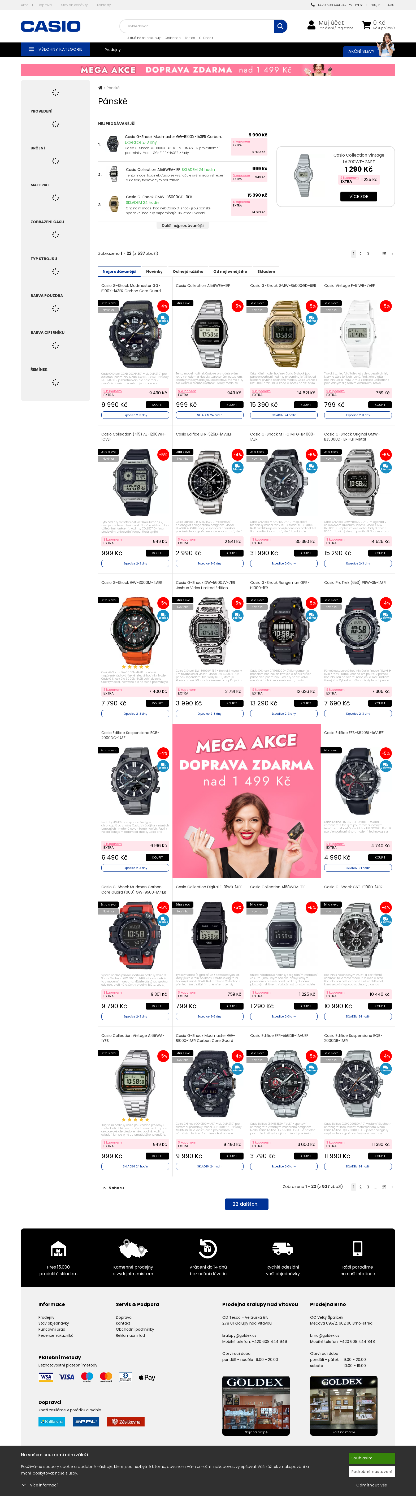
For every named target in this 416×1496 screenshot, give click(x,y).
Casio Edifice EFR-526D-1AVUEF (204, 433)
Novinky (162, 271)
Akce (24, 5)
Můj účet (331, 22)
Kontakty (104, 5)
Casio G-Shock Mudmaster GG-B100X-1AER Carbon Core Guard (206, 1034)
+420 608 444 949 (269, 1336)
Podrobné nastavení (372, 1471)
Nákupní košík (384, 28)
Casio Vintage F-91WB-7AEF (350, 285)
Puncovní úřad (51, 1324)
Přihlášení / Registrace (336, 28)
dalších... (246, 1200)
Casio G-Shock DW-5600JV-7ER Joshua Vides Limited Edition (206, 583)
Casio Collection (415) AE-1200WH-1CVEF (134, 435)
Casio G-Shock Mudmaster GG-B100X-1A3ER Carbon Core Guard (131, 288)
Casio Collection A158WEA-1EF (153, 169)
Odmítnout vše (371, 1485)
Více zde (358, 196)
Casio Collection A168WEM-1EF (278, 883)
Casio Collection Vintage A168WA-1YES (133, 1034)
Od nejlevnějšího (248, 271)
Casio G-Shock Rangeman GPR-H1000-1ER (280, 583)
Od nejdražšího (200, 271)
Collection (173, 38)
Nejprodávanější (122, 271)
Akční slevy (366, 51)
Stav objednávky (74, 5)
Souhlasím (362, 1458)
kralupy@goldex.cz (239, 1330)
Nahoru (113, 1182)
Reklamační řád (130, 1330)
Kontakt (123, 1318)
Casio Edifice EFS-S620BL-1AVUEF (354, 729)
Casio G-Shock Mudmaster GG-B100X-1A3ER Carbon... (174, 136)
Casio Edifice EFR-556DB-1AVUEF (280, 1031)
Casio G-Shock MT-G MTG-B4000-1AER (283, 435)
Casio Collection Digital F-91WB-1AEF (209, 883)
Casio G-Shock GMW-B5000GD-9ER (159, 197)
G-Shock (206, 38)
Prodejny (113, 49)
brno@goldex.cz (325, 1330)
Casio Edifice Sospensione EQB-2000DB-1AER (354, 1034)
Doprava (45, 5)
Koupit (157, 403)
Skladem (289, 271)
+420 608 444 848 (357, 1336)
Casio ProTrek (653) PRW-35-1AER (355, 580)
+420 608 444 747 (328, 5)
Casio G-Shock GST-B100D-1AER (354, 883)
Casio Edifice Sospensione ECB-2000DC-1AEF (131, 732)
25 (384, 254)
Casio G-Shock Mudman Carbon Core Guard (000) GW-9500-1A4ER (134, 886)
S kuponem (241, 141)
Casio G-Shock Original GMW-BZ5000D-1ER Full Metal (352, 435)
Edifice (190, 38)
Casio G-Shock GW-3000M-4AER (132, 580)
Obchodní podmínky (135, 1324)
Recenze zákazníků (55, 1330)
